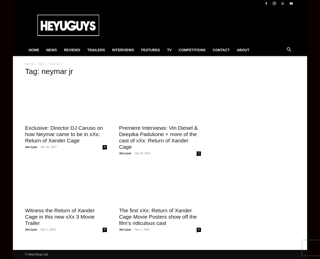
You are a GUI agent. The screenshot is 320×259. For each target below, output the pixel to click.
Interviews (123, 50)
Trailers (96, 50)
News (51, 50)
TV (169, 50)
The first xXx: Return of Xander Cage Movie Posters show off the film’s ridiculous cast (158, 217)
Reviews (72, 50)
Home (34, 50)
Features (150, 50)
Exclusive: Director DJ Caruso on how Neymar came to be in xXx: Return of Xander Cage (64, 134)
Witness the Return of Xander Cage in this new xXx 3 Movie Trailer (60, 217)
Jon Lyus (31, 146)
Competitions (192, 50)
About (243, 50)
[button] (289, 50)
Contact (221, 50)
